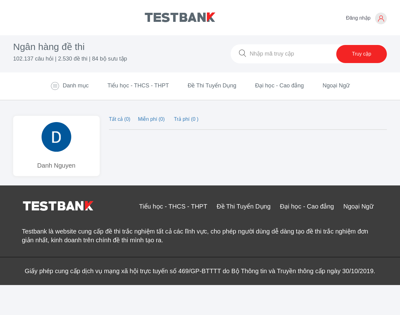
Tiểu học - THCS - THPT (138, 85)
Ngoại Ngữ (336, 85)
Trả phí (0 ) (186, 119)
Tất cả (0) (120, 119)
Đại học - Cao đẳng (279, 85)
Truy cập (361, 54)
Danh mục (69, 86)
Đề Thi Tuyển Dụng (212, 85)
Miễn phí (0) (152, 119)
